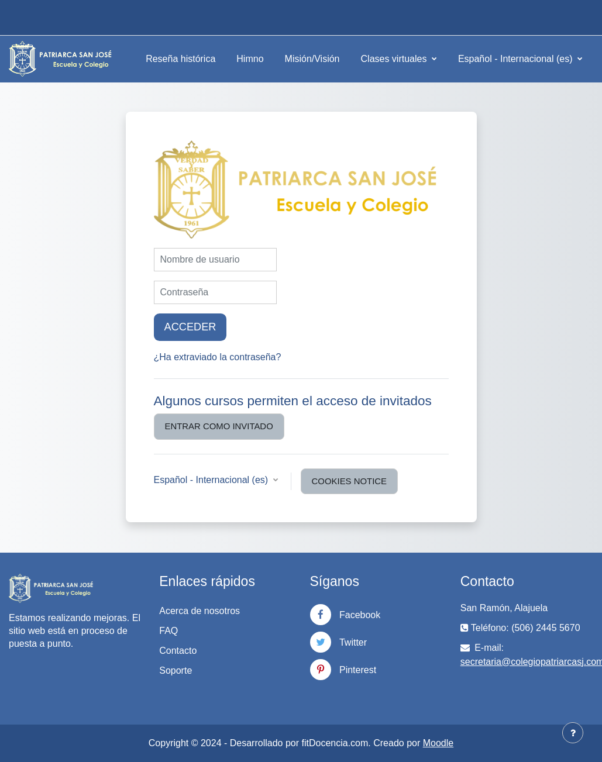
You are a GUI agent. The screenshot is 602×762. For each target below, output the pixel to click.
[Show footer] (572, 732)
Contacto (178, 651)
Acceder (190, 327)
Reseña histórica (180, 59)
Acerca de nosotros (199, 611)
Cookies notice (349, 481)
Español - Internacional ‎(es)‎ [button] (212, 480)
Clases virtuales (395, 59)
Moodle (438, 743)
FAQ (168, 631)
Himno (249, 59)
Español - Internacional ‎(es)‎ (516, 59)
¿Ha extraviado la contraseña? (217, 357)
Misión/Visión (312, 59)
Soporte (175, 670)
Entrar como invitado (219, 426)
